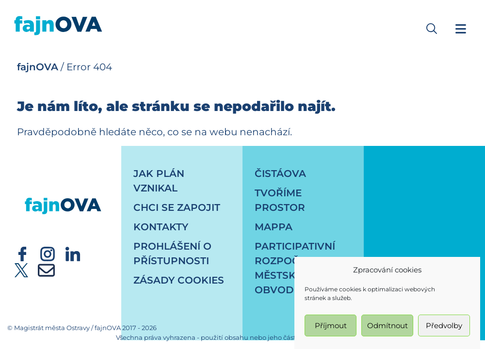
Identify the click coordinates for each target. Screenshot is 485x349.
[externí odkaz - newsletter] (46, 269)
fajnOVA (37, 67)
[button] (431, 28)
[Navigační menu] (460, 28)
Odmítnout (387, 327)
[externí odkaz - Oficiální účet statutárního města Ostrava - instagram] (47, 253)
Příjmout (331, 327)
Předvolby (444, 327)
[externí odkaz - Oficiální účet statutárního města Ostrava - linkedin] (73, 253)
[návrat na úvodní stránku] (63, 197)
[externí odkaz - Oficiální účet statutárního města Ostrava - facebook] (22, 253)
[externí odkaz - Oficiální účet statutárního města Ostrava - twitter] (21, 269)
